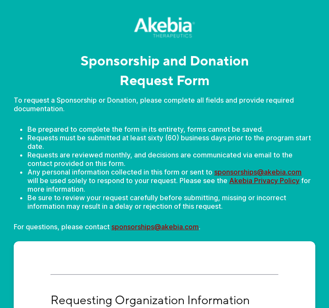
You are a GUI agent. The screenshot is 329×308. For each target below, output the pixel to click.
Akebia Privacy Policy (264, 180)
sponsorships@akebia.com (258, 172)
